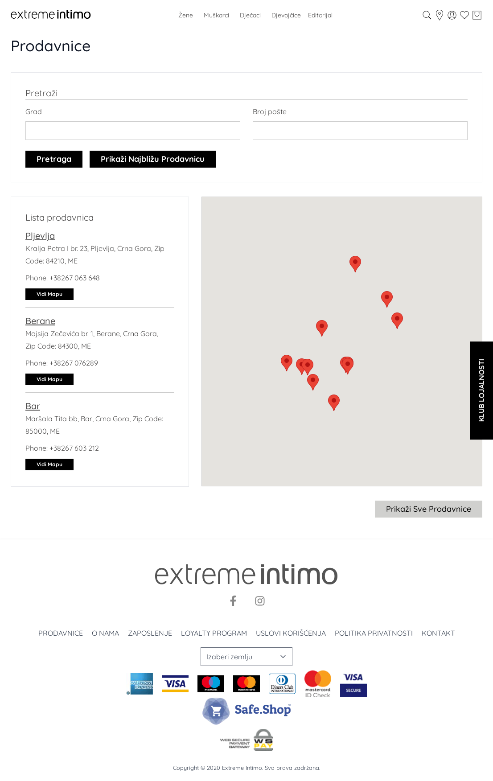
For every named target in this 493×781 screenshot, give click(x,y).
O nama (105, 633)
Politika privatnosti (374, 633)
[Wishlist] (464, 15)
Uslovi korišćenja (291, 633)
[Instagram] (259, 601)
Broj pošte (270, 111)
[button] (355, 264)
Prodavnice (60, 633)
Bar (32, 405)
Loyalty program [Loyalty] (214, 633)
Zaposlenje (150, 633)
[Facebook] (233, 601)
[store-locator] (439, 15)
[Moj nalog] (452, 15)
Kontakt (438, 633)
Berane (40, 320)
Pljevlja (40, 235)
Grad (33, 111)
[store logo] (51, 15)
